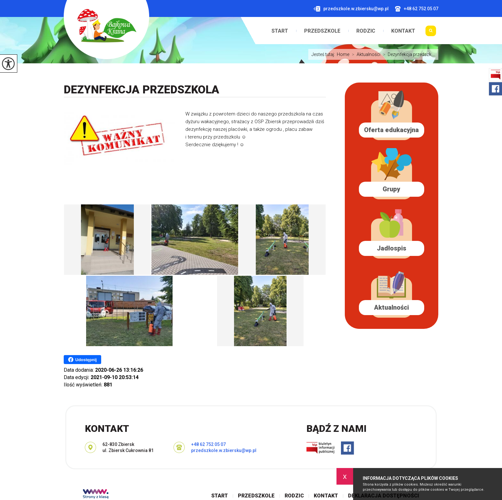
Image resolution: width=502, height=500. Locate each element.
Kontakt (403, 31)
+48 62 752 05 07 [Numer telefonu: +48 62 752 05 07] (208, 444)
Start (279, 31)
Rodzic (365, 31)
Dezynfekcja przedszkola (141, 89)
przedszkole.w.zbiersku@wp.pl (351, 9)
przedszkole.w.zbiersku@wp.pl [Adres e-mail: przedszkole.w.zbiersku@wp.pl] (223, 450)
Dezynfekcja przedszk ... (407, 54)
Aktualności (364, 54)
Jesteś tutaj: (324, 54)
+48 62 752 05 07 (416, 9)
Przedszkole (322, 31)
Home (343, 54)
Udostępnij (82, 359)
